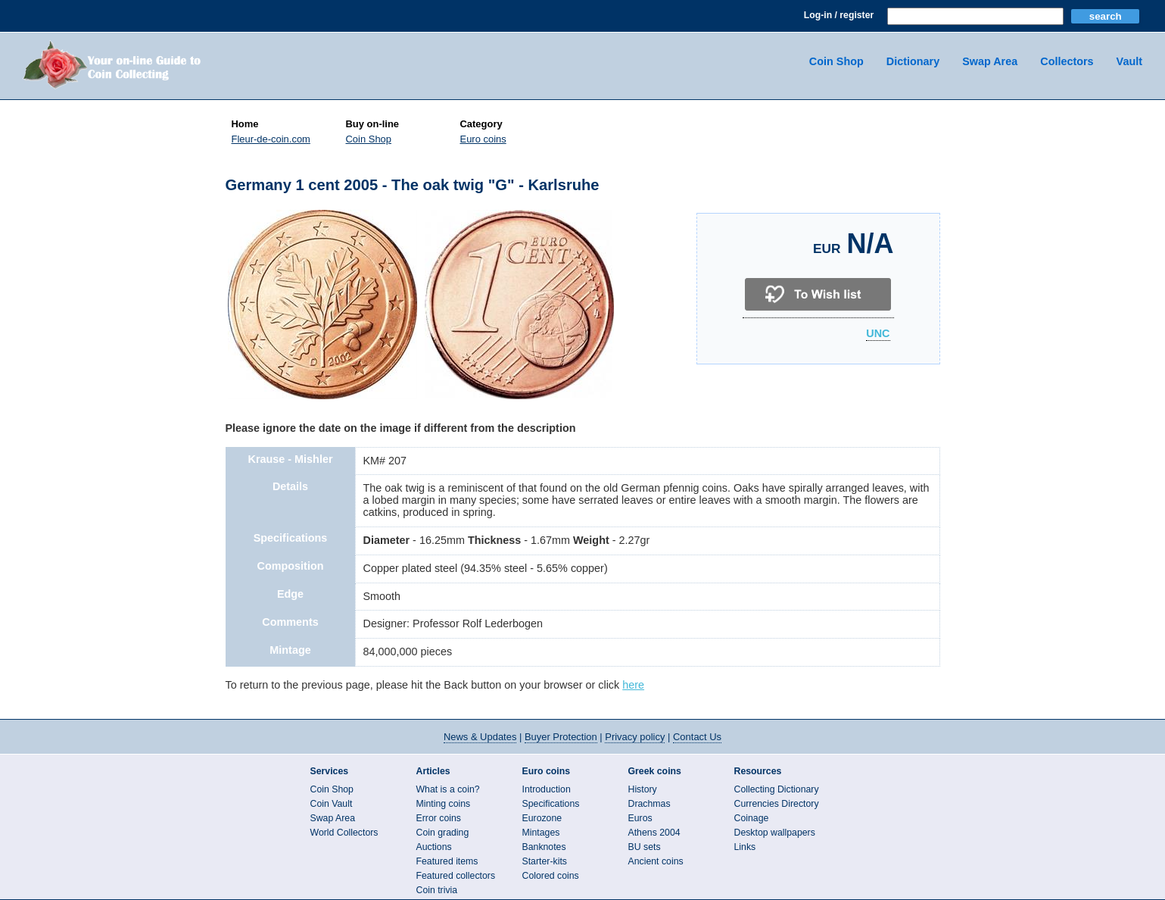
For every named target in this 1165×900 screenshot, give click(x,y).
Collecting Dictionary (776, 789)
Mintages (541, 832)
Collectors (1066, 61)
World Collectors (344, 832)
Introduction (546, 789)
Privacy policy (635, 736)
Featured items (447, 861)
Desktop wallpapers (774, 832)
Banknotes (544, 847)
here (633, 685)
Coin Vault (331, 803)
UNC (877, 334)
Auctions (434, 847)
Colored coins (550, 875)
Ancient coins (656, 861)
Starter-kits (544, 861)
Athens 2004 (654, 832)
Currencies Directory (776, 803)
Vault (1129, 61)
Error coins (438, 818)
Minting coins (443, 803)
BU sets (644, 847)
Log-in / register (839, 15)
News (480, 736)
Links (745, 847)
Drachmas (649, 803)
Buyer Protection (561, 736)
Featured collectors (456, 875)
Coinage (751, 818)
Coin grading (442, 832)
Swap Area (989, 61)
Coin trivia (437, 890)
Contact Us (697, 736)
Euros (640, 818)
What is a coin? (448, 789)
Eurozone (542, 818)
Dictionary (912, 61)
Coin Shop (836, 61)
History (642, 789)
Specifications (551, 803)
